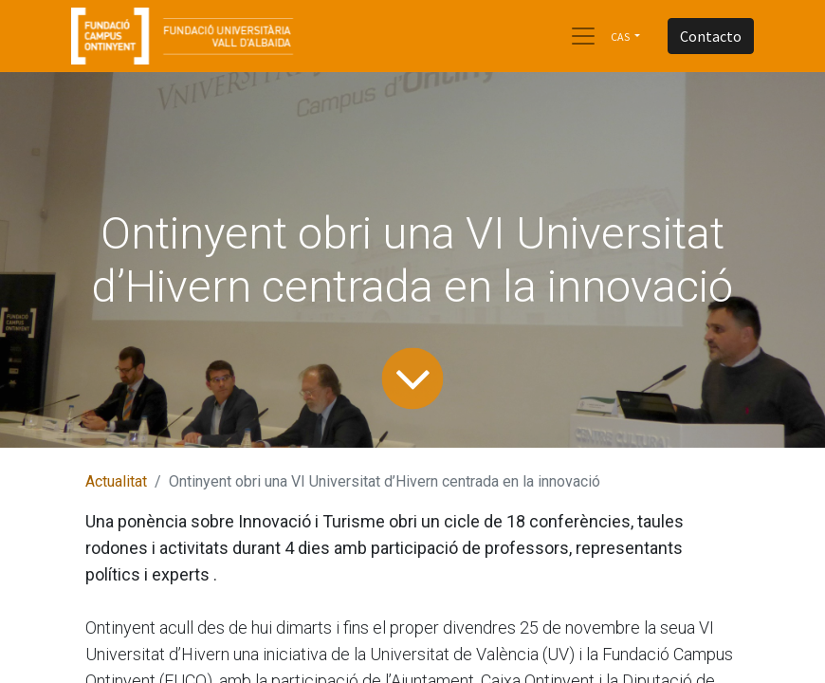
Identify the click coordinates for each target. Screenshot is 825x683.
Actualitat (116, 481)
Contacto (711, 36)
